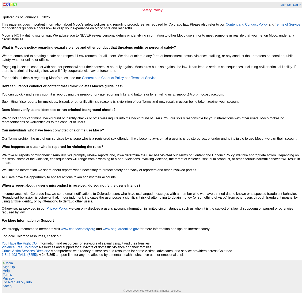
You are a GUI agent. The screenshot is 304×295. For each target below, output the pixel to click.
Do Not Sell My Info (17, 282)
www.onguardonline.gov (121, 229)
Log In (297, 4)
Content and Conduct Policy (246, 24)
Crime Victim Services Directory (25, 251)
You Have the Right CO (19, 243)
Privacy (8, 278)
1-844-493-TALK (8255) (19, 255)
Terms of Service (287, 24)
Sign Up (285, 4)
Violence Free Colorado (19, 247)
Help (6, 271)
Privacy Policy (57, 208)
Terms (7, 274)
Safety (7, 286)
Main (8, 263)
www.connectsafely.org (78, 229)
